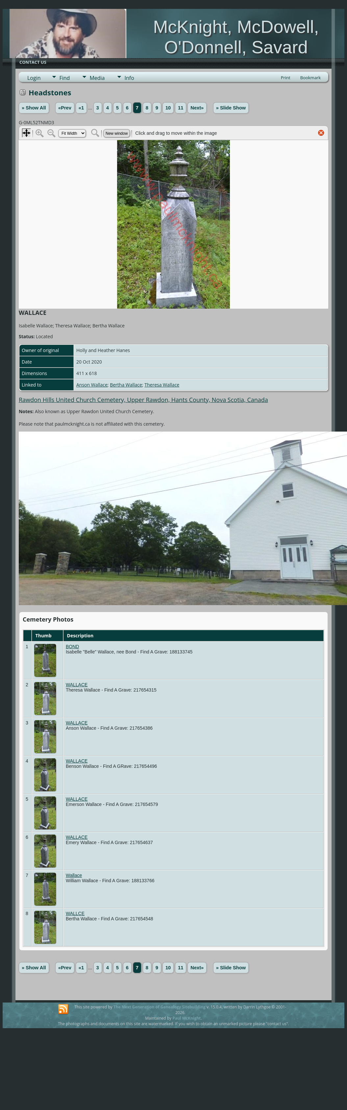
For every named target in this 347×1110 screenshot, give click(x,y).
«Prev (64, 107)
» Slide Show (231, 107)
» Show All (34, 107)
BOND (72, 646)
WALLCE (75, 913)
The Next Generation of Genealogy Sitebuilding (159, 1007)
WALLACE (76, 684)
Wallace (74, 875)
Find (64, 78)
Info (129, 78)
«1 (81, 107)
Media (97, 78)
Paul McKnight (186, 1018)
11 (180, 107)
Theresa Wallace (161, 385)
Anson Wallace (92, 385)
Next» (197, 107)
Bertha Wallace (126, 385)
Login (34, 78)
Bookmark (310, 78)
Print (285, 78)
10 (168, 107)
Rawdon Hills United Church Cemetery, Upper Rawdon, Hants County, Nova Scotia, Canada (143, 400)
